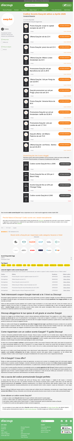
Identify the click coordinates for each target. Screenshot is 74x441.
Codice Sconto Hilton (53, 407)
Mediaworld (40, 265)
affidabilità (19, 223)
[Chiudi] (71, 1)
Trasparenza (24, 435)
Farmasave (60, 265)
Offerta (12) (4, 42)
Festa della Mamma (56, 10)
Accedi (67, 5)
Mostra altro (36, 236)
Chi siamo (3, 427)
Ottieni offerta (65, 25)
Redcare (33, 265)
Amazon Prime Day (45, 430)
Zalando (9, 265)
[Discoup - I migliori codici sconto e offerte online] (7, 5)
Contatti (23, 428)
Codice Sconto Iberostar (30, 409)
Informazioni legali (25, 433)
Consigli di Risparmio (29, 16)
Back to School (44, 432)
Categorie (45, 10)
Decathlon (67, 265)
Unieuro (46, 265)
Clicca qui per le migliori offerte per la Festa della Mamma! (36, 1)
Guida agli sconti (5, 435)
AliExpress (19, 265)
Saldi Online (67, 10)
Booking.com (53, 265)
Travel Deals (44, 428)
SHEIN (24, 265)
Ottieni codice (65, 163)
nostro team (40, 220)
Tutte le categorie (5, 433)
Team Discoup (24, 437)
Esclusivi (16, 10)
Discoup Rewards (7, 10)
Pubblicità (3, 428)
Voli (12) (4, 49)
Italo (13, 265)
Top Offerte (24, 10)
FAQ (22, 430)
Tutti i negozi (4, 432)
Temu (28, 265)
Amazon (3, 265)
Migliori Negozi (34, 10)
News (2, 430)
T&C (22, 432)
